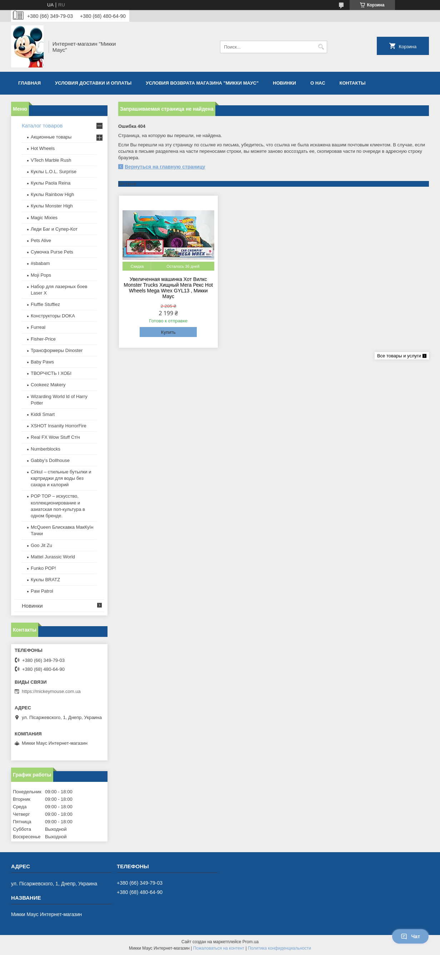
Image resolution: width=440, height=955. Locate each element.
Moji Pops (41, 275)
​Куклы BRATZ (45, 579)
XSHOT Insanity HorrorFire (58, 425)
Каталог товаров (42, 125)
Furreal (38, 327)
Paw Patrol (42, 591)
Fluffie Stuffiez (45, 304)
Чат (410, 936)
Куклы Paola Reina (50, 183)
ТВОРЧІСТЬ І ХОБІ (51, 373)
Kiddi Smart (43, 414)
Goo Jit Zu (41, 545)
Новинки (284, 83)
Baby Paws (42, 362)
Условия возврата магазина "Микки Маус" (202, 83)
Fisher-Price (43, 339)
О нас (317, 83)
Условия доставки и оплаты (93, 83)
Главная (29, 83)
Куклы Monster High (52, 205)
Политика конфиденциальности (279, 948)
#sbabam (40, 263)
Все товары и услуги (399, 355)
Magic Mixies (44, 217)
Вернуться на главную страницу (165, 167)
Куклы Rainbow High (52, 194)
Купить (168, 332)
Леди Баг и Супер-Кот (54, 229)
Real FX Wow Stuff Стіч (55, 437)
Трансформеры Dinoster (56, 350)
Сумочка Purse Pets (52, 252)
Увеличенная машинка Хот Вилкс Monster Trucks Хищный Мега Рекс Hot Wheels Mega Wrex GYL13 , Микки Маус (168, 287)
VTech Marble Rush (51, 160)
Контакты (353, 83)
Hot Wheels (43, 148)
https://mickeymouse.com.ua (51, 691)
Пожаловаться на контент (218, 948)
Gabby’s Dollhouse (50, 460)
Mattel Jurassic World (53, 556)
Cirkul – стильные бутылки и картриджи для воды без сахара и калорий (61, 478)
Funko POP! (43, 568)
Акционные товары (51, 137)
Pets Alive (41, 240)
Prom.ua (250, 941)
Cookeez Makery (48, 384)
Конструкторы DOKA (53, 315)
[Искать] (321, 47)
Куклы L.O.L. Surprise (53, 171)
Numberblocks (45, 449)
